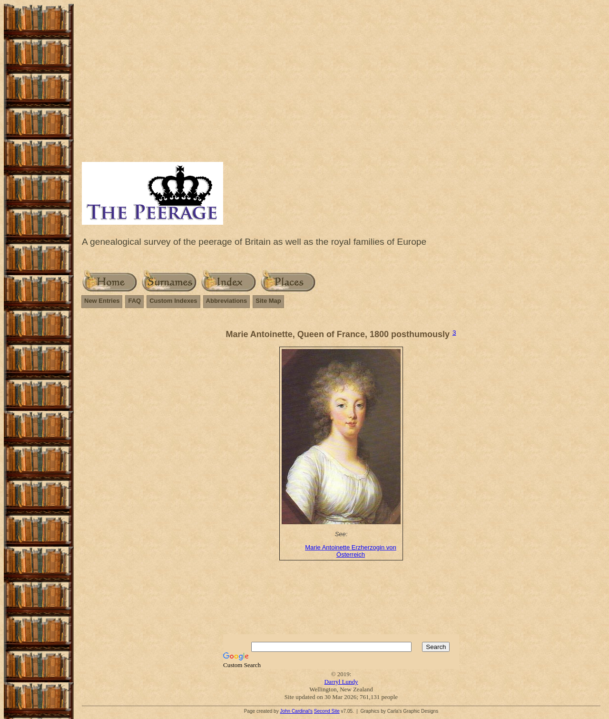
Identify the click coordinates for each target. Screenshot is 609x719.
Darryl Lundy (341, 681)
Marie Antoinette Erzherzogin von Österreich (350, 551)
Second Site (327, 711)
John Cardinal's (296, 711)
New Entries (101, 300)
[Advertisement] (341, 88)
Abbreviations (226, 300)
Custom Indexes (173, 300)
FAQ (134, 300)
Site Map (268, 300)
